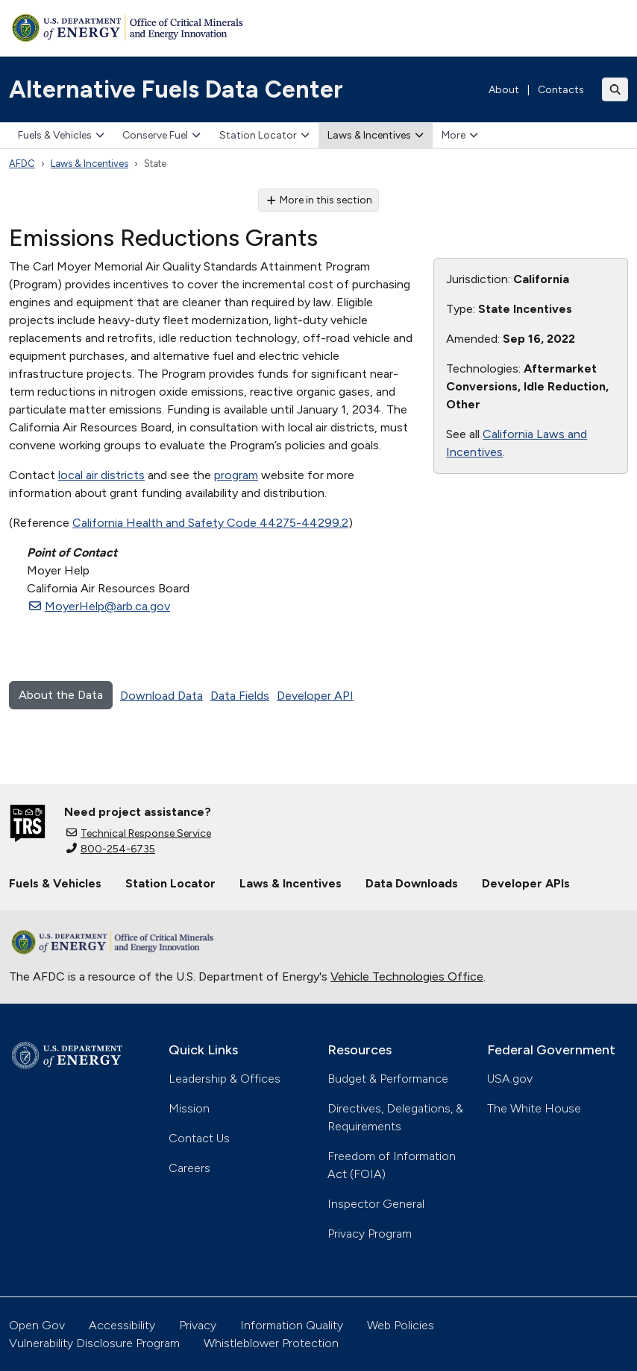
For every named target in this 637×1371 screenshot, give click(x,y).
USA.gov (510, 1078)
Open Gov (37, 1325)
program (236, 475)
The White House (534, 1108)
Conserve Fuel (161, 135)
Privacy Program (369, 1233)
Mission (189, 1108)
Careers (189, 1168)
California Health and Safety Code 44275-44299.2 (210, 523)
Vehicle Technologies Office (406, 976)
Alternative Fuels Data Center (176, 89)
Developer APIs (526, 883)
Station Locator (264, 135)
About (504, 89)
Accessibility (122, 1325)
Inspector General (375, 1204)
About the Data (61, 695)
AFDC (22, 163)
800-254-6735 (110, 849)
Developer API (315, 695)
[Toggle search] (615, 89)
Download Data (161, 695)
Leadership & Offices (224, 1078)
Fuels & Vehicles (61, 135)
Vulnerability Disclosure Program (94, 1343)
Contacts (561, 89)
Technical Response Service (138, 833)
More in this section (319, 200)
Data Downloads (411, 883)
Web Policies (400, 1325)
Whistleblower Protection (271, 1343)
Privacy (197, 1325)
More (460, 135)
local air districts (101, 475)
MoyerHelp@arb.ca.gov (99, 606)
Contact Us (199, 1138)
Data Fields (239, 695)
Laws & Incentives (375, 135)
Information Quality (291, 1325)
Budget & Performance (387, 1078)
